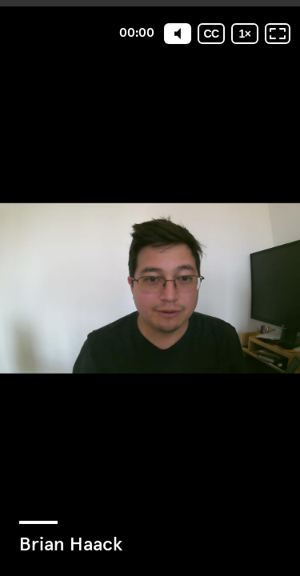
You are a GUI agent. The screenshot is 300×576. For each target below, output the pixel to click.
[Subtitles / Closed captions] (211, 33)
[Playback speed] (244, 33)
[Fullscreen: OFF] (277, 33)
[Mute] (177, 33)
